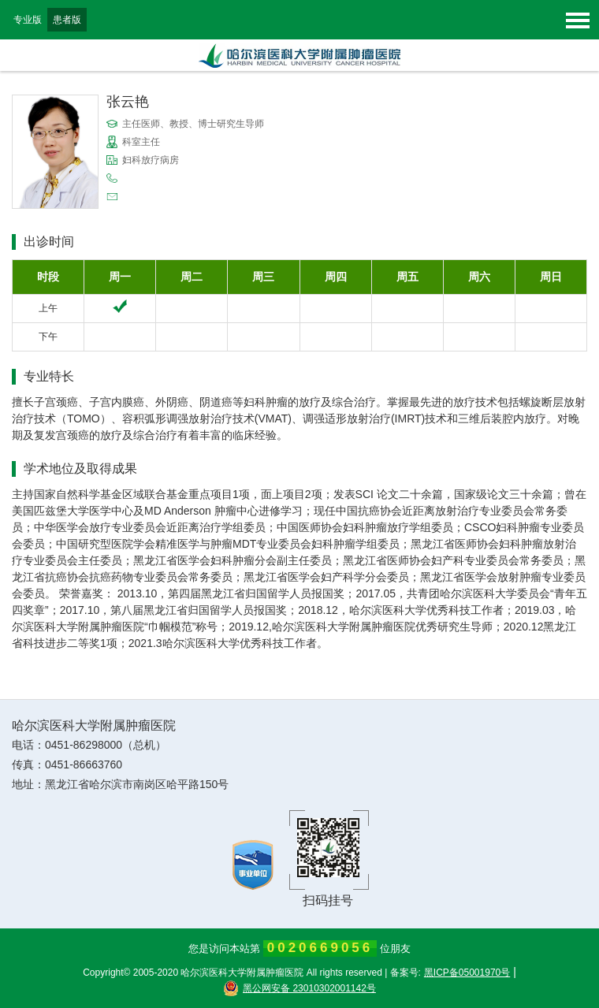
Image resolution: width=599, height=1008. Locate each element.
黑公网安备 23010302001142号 (299, 988)
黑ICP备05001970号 (467, 972)
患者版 (67, 19)
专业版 (27, 19)
